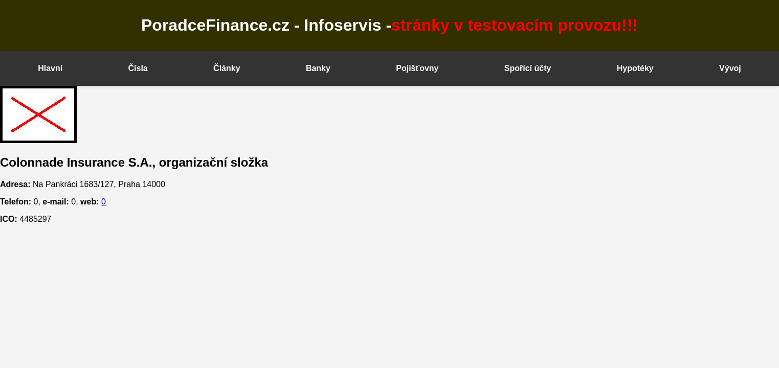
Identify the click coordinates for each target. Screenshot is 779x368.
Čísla (138, 68)
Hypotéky (635, 68)
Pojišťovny (417, 68)
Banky (318, 68)
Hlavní (50, 68)
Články (226, 68)
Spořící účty (527, 68)
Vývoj (730, 68)
